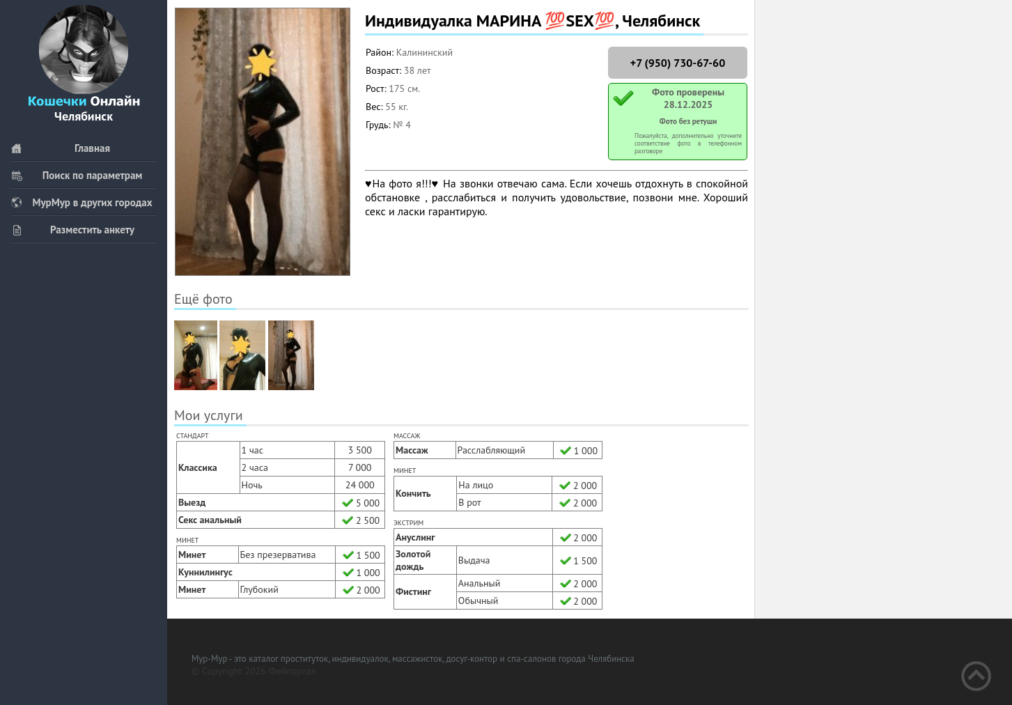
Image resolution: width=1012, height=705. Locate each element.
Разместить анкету (72, 229)
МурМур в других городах (81, 202)
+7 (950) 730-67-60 (677, 63)
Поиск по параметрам (76, 175)
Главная (60, 148)
